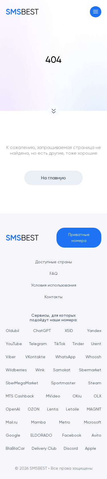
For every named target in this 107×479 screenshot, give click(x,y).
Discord (71, 448)
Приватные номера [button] (79, 237)
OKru (77, 396)
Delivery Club (44, 448)
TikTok (59, 343)
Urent (96, 343)
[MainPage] (22, 11)
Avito (96, 435)
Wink (40, 370)
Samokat (61, 370)
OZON (33, 409)
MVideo (53, 396)
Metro (64, 422)
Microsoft (92, 422)
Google (13, 435)
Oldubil (12, 330)
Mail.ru (11, 422)
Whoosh (93, 356)
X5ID (69, 330)
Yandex (94, 330)
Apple (90, 448)
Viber (10, 356)
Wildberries (16, 370)
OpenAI (13, 409)
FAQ (54, 273)
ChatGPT (42, 330)
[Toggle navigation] (96, 11)
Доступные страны (53, 262)
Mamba (38, 422)
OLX (97, 396)
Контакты (53, 297)
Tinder (78, 343)
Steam (94, 383)
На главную (53, 178)
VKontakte (35, 356)
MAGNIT (94, 409)
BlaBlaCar (15, 448)
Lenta (52, 409)
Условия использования (53, 285)
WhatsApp (65, 356)
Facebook (71, 435)
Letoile (72, 409)
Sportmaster (63, 383)
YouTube (14, 343)
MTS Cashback (20, 396)
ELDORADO (41, 435)
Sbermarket (90, 370)
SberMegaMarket (22, 383)
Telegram (38, 343)
